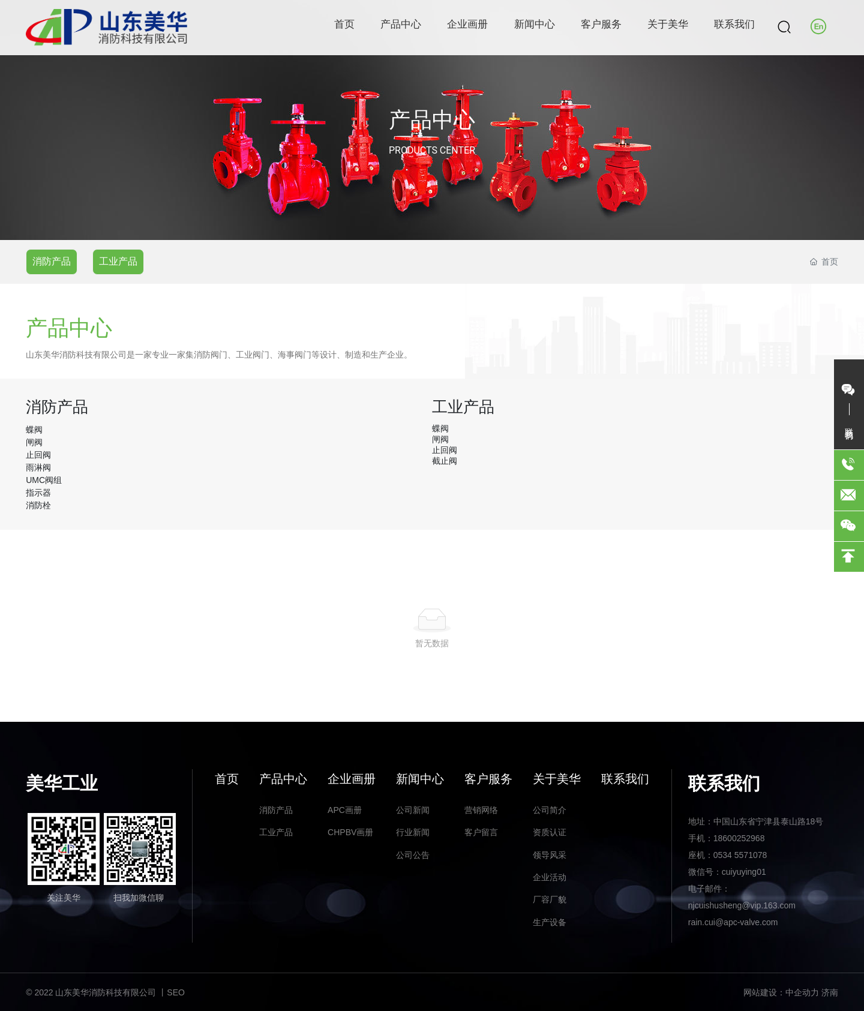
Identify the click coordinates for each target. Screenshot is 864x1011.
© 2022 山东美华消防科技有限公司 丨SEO (105, 992)
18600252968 (739, 838)
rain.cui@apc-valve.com (733, 922)
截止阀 (444, 461)
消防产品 (51, 261)
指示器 (38, 492)
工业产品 (118, 261)
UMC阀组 (44, 480)
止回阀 (38, 455)
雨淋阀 (38, 467)
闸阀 (34, 442)
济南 (829, 992)
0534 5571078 (740, 855)
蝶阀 (34, 429)
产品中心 (432, 120)
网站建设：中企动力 (781, 992)
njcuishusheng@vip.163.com (742, 905)
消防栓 (38, 505)
